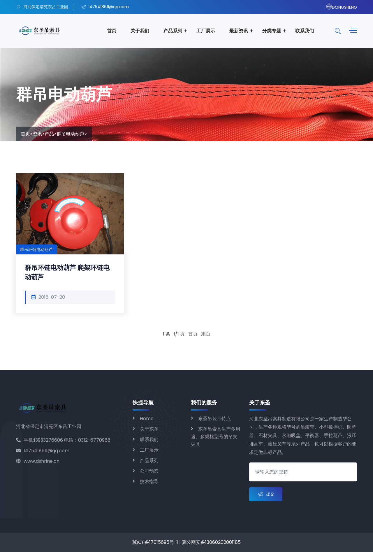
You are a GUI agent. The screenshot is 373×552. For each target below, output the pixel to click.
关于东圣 (149, 429)
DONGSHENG (341, 7)
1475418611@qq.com (42, 450)
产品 (49, 133)
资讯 (37, 133)
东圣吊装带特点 (214, 418)
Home (147, 418)
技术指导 (149, 481)
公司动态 (149, 471)
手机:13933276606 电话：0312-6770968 (63, 440)
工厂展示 (205, 30)
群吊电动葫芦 (71, 133)
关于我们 (140, 30)
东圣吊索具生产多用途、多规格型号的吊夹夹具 (215, 437)
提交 (265, 494)
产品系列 (172, 30)
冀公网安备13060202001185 (211, 542)
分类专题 (271, 30)
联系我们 (304, 30)
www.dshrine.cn (37, 461)
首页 (111, 30)
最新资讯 (238, 30)
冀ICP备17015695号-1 (155, 542)
